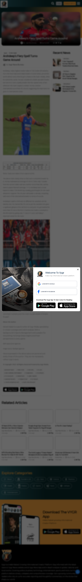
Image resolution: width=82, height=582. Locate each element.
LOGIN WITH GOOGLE (46, 284)
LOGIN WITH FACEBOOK (46, 291)
